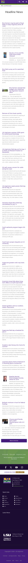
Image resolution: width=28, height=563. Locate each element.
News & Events (18, 498)
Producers (5, 502)
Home (5, 496)
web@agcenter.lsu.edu (18, 486)
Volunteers (17, 504)
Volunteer (5, 555)
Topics (16, 496)
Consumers (17, 502)
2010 (6, 5)
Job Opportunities (13, 555)
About (5, 500)
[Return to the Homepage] (1, 5)
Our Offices (17, 500)
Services (5, 498)
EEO (13, 560)
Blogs (19, 555)
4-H (4, 506)
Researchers (6, 504)
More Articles (14, 440)
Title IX (16, 560)
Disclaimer (8, 560)
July (9, 5)
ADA (21, 560)
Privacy (23, 555)
